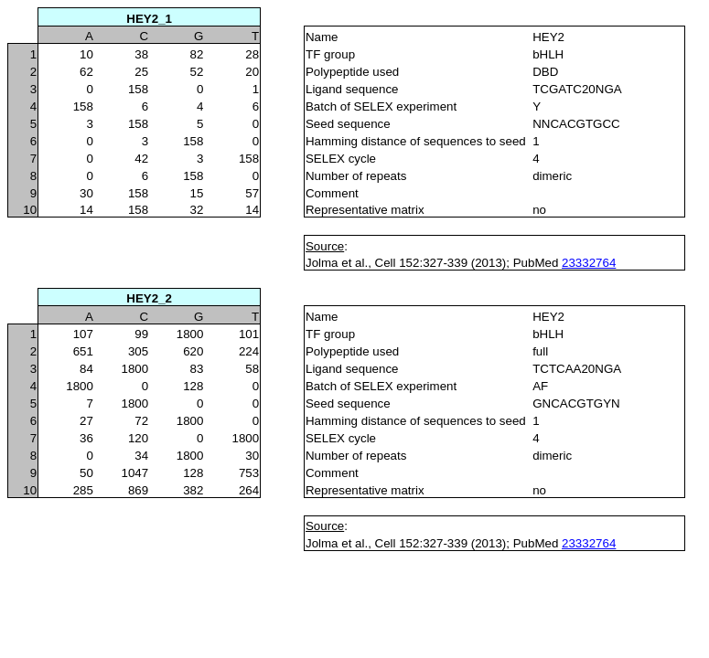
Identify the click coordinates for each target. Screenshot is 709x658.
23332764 (589, 263)
